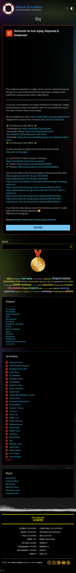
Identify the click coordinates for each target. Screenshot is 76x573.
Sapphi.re (39, 562)
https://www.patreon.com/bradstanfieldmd (38, 167)
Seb (10, 440)
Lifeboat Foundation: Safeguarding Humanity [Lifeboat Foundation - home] (32, 8)
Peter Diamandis (13, 314)
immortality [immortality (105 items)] (47, 284)
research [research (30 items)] (18, 292)
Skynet (8, 326)
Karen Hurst (14, 392)
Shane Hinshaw (15, 421)
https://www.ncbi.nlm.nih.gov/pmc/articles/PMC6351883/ (33, 196)
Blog (38, 19)
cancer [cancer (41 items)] (36, 282)
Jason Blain (14, 447)
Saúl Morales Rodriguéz (19, 366)
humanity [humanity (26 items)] (34, 285)
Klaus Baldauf (15, 405)
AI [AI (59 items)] (13, 279)
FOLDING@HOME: (23, 546)
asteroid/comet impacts (16, 341)
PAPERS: (42, 550)
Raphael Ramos (16, 424)
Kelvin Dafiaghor (16, 388)
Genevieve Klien (15, 362)
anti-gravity (10, 336)
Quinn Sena (14, 372)
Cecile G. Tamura (16, 408)
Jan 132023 (9, 33)
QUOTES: (42, 554)
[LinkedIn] (59, 563)
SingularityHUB (12, 493)
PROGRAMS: (43, 546)
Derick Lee (13, 414)
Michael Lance (15, 444)
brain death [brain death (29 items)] (31, 282)
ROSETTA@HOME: (22, 550)
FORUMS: (32, 554)
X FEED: (24, 535)
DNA (7, 317)
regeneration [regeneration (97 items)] (9, 291)
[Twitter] (54, 563)
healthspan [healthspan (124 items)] (26, 284)
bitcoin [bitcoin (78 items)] (18, 281)
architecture (11, 339)
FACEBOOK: (22, 528)
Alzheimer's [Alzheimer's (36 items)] (18, 279)
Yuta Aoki (13, 411)
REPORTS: (42, 543)
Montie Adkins (16, 219)
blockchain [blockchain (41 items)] (24, 282)
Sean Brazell (14, 427)
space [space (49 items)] (31, 292)
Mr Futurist (10, 484)
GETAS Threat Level (38, 519)
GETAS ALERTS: (44, 532)
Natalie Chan (14, 431)
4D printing (10, 311)
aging (8, 331)
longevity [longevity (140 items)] (33, 288)
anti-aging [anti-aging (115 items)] (27, 278)
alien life (9, 334)
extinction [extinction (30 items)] (65, 282)
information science (40, 219)
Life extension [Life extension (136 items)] (14, 288)
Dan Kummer (14, 398)
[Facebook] (49, 563)
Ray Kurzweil (11, 319)
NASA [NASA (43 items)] (40, 289)
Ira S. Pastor (14, 453)
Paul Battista (14, 382)
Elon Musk (10, 322)
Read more (38, 228)
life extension (51, 219)
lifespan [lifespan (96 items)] (25, 288)
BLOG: (41, 535)
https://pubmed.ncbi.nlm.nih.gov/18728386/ (27, 176)
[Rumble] (68, 563)
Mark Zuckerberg (13, 329)
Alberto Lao (14, 418)
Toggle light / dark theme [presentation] (72, 8)
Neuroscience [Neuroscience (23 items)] (45, 288)
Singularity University (14, 324)
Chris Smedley (15, 457)
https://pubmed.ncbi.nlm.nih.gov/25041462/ (27, 178)
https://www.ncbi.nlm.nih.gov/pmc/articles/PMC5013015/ (33, 187)
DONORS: (30, 539)
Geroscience (11, 478)
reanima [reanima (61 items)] (56, 288)
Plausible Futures (13, 490)
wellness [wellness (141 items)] (69, 291)
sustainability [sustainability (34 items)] (37, 292)
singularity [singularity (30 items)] (26, 292)
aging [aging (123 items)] (9, 278)
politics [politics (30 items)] (51, 288)
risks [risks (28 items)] (22, 292)
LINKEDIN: (23, 532)
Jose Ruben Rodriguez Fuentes (22, 395)
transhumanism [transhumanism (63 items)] (58, 292)
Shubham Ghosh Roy (18, 369)
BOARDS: (42, 539)
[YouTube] (64, 563)
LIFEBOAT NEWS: (44, 528)
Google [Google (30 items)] (11, 285)
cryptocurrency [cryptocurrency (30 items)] (42, 282)
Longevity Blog (12, 481)
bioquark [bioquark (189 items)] (57, 278)
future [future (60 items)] (71, 281)
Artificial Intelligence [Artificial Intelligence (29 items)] (37, 279)
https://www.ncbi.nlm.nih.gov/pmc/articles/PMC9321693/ (33, 199)
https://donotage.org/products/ (36, 128)
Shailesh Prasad (16, 379)
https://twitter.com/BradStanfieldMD (34, 164)
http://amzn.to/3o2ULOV (52, 119)
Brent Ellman (14, 437)
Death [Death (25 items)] (51, 281)
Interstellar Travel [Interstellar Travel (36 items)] (59, 285)
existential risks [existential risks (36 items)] (58, 282)
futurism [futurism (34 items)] (6, 285)
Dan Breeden (14, 375)
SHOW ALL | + (9, 459)
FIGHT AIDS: (25, 543)
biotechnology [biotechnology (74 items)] (9, 281)
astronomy (10, 344)
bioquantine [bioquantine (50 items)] (48, 279)
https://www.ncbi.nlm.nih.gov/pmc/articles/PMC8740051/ (33, 201)
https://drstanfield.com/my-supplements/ (50, 116)
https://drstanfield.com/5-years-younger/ (25, 161)
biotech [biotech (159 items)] (66, 278)
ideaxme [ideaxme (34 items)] (39, 285)
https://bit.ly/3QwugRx (16, 152)
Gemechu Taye (15, 385)
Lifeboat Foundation (17, 562)
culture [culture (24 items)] (48, 281)
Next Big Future (12, 487)
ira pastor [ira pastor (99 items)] (68, 285)
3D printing (10, 309)
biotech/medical (28, 219)
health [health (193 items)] (16, 285)
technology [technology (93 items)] (47, 291)
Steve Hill (13, 434)
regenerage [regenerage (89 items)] (65, 288)
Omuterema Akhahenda (19, 401)
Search (71, 247)
